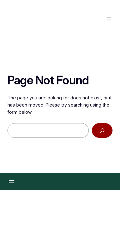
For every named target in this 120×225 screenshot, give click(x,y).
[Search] (102, 130)
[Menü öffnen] (108, 19)
